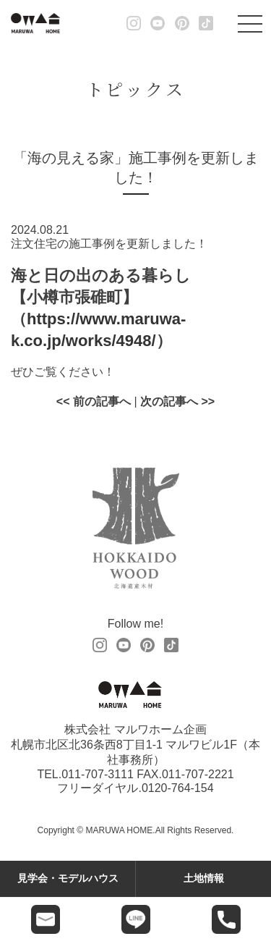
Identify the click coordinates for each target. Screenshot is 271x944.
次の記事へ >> (177, 401)
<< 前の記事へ (93, 401)
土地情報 (204, 878)
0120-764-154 (178, 788)
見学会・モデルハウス (68, 878)
